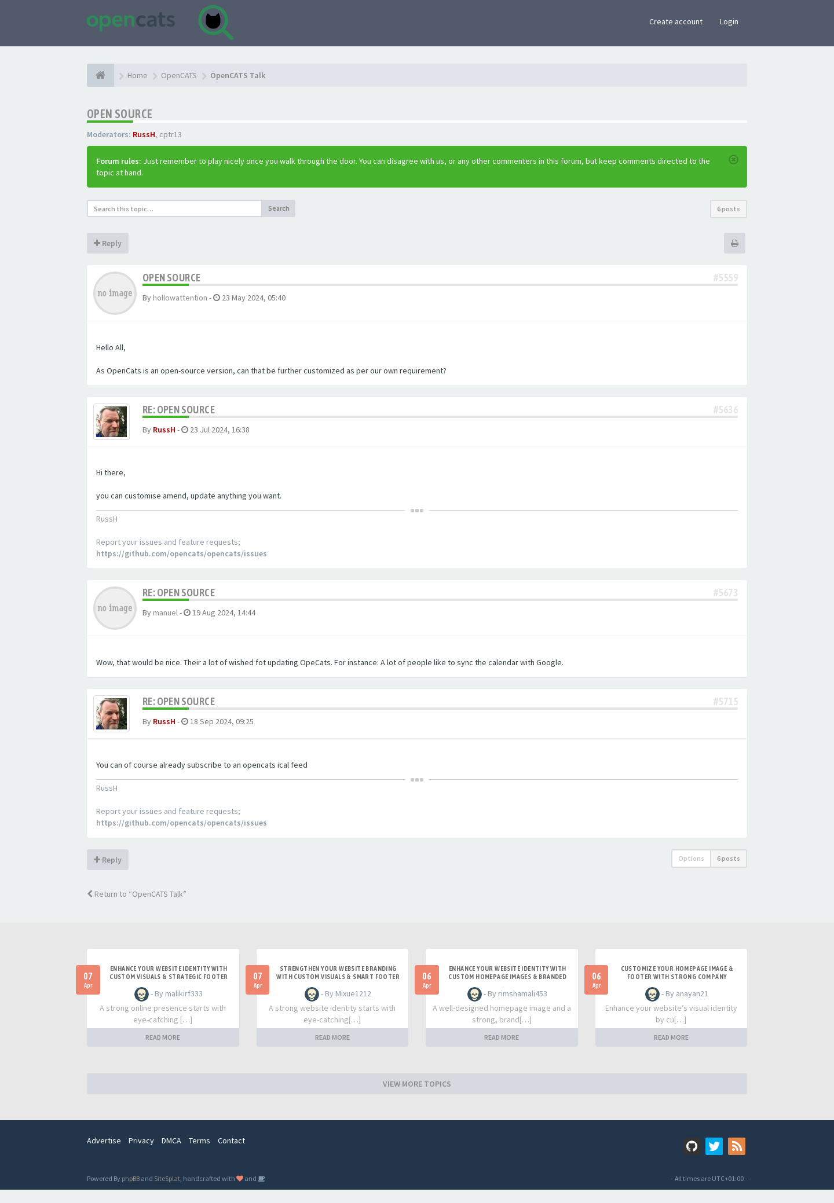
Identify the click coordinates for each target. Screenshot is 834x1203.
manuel (165, 619)
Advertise (104, 1154)
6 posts (728, 208)
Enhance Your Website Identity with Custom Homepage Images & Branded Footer (507, 990)
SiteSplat (167, 1191)
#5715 (726, 708)
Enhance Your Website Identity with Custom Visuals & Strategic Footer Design (168, 990)
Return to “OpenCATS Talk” (136, 907)
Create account (676, 21)
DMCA (171, 1154)
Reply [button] (108, 243)
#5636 (726, 410)
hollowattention (180, 297)
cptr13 (170, 134)
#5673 (726, 599)
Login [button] (729, 21)
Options (691, 871)
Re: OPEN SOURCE (178, 410)
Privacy (141, 1154)
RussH (144, 134)
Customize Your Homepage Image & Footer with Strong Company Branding (677, 990)
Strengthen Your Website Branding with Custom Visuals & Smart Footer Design (338, 990)
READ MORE (162, 1050)
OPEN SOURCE (119, 113)
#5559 (726, 278)
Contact (231, 1154)
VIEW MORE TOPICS (417, 1097)
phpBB (131, 1191)
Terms (199, 1154)
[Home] (100, 75)
